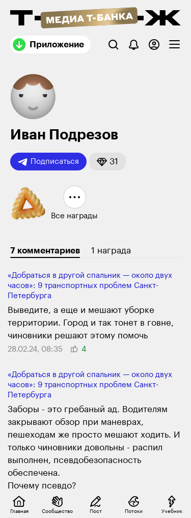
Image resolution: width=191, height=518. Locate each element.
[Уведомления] (133, 44)
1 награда (111, 250)
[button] (107, 161)
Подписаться (48, 162)
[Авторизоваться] (154, 44)
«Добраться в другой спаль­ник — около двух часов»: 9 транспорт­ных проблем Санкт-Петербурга (90, 286)
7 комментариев (45, 250)
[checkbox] (174, 44)
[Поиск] (113, 44)
